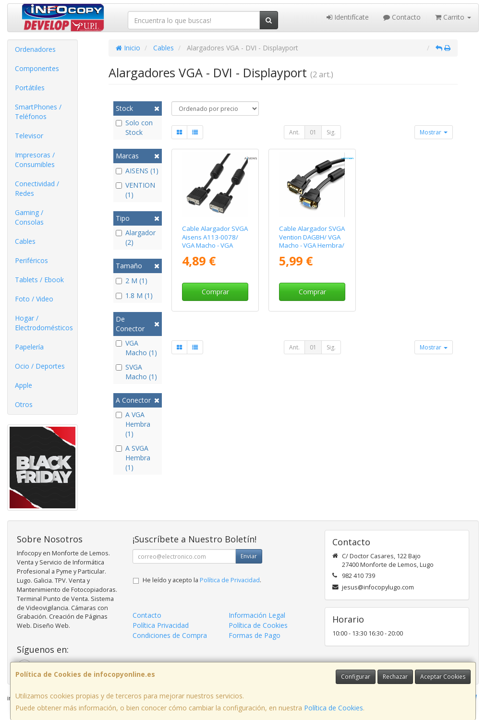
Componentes (37, 68)
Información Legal (257, 615)
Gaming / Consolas (29, 217)
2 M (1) (131, 280)
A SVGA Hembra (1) (133, 458)
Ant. (294, 132)
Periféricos (31, 260)
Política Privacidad (161, 625)
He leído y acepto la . (202, 580)
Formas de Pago (254, 635)
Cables (25, 241)
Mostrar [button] (434, 132)
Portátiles (30, 87)
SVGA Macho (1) (136, 371)
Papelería (29, 346)
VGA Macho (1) (136, 347)
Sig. (331, 132)
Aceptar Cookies (442, 676)
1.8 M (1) (134, 295)
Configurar (355, 676)
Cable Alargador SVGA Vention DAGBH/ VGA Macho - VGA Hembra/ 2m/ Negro (312, 241)
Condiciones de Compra (170, 635)
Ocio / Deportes (40, 366)
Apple (23, 385)
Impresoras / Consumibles (35, 159)
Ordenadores (35, 49)
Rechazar (395, 676)
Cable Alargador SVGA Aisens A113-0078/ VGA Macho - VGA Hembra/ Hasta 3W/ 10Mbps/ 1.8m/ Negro (215, 245)
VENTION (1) (135, 189)
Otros (24, 404)
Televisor (29, 135)
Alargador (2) (136, 237)
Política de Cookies (333, 707)
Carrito (453, 17)
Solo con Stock (134, 127)
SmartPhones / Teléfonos (38, 111)
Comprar (215, 291)
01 (313, 132)
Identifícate (348, 17)
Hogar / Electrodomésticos (44, 322)
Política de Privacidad (230, 580)
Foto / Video (34, 298)
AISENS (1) (137, 170)
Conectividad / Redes (37, 188)
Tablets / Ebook (39, 279)
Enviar (249, 556)
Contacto (402, 17)
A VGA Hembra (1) (133, 424)
